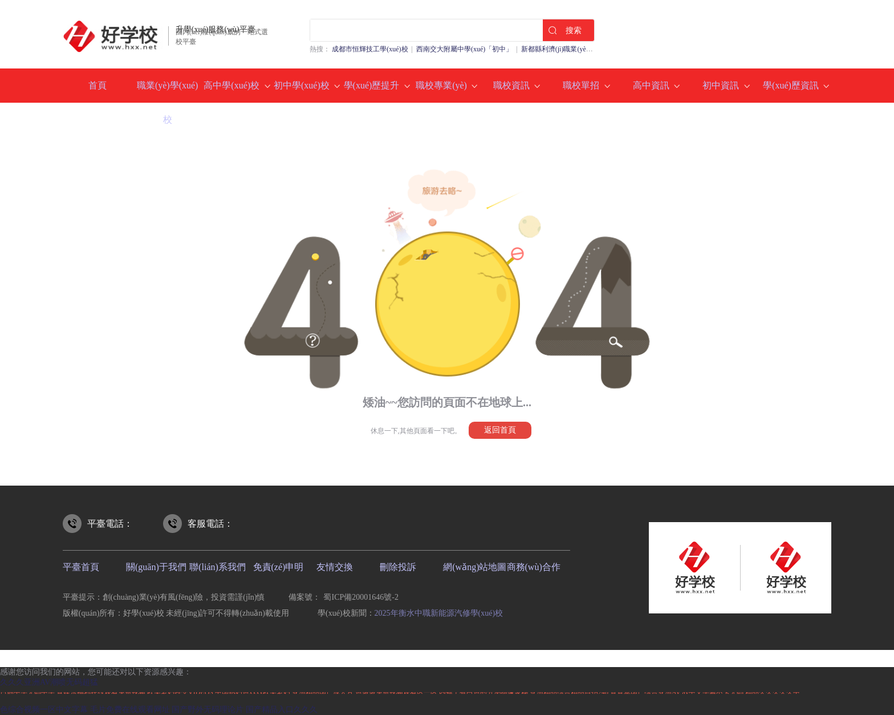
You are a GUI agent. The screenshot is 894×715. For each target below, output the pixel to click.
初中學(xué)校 (302, 85)
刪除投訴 (398, 567)
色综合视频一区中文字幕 (44, 709)
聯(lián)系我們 (217, 567)
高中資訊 (651, 85)
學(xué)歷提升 (372, 85)
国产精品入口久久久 (282, 709)
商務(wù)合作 (533, 567)
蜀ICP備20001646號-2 (360, 597)
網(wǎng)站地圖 (474, 567)
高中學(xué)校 (231, 85)
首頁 (97, 85)
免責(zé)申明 (278, 567)
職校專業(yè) (441, 85)
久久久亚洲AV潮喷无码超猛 (49, 682)
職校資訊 (511, 85)
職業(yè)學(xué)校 (167, 102)
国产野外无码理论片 (207, 709)
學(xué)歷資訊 (791, 85)
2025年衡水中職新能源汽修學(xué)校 (439, 613)
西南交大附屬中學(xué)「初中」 (464, 49)
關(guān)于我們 (156, 567)
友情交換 (334, 567)
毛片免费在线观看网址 (130, 709)
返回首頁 (500, 430)
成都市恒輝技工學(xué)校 (370, 49)
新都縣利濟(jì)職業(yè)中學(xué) (568, 49)
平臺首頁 (81, 567)
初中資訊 (720, 85)
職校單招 (581, 85)
